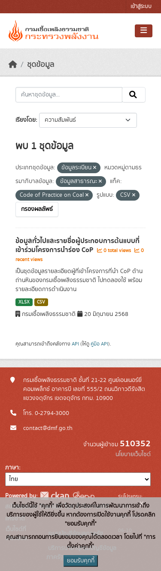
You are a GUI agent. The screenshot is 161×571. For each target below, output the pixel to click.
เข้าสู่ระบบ (141, 7)
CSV (41, 302)
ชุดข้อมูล (40, 64)
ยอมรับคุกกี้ (80, 560)
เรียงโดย (25, 120)
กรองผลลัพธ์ (37, 209)
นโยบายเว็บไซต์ (133, 454)
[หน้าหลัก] (13, 64)
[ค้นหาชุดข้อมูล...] (68, 94)
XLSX (24, 302)
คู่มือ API (99, 344)
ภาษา (12, 467)
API (75, 344)
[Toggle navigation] (143, 30)
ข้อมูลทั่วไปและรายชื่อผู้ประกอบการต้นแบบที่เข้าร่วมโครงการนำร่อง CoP (77, 245)
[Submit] (134, 94)
